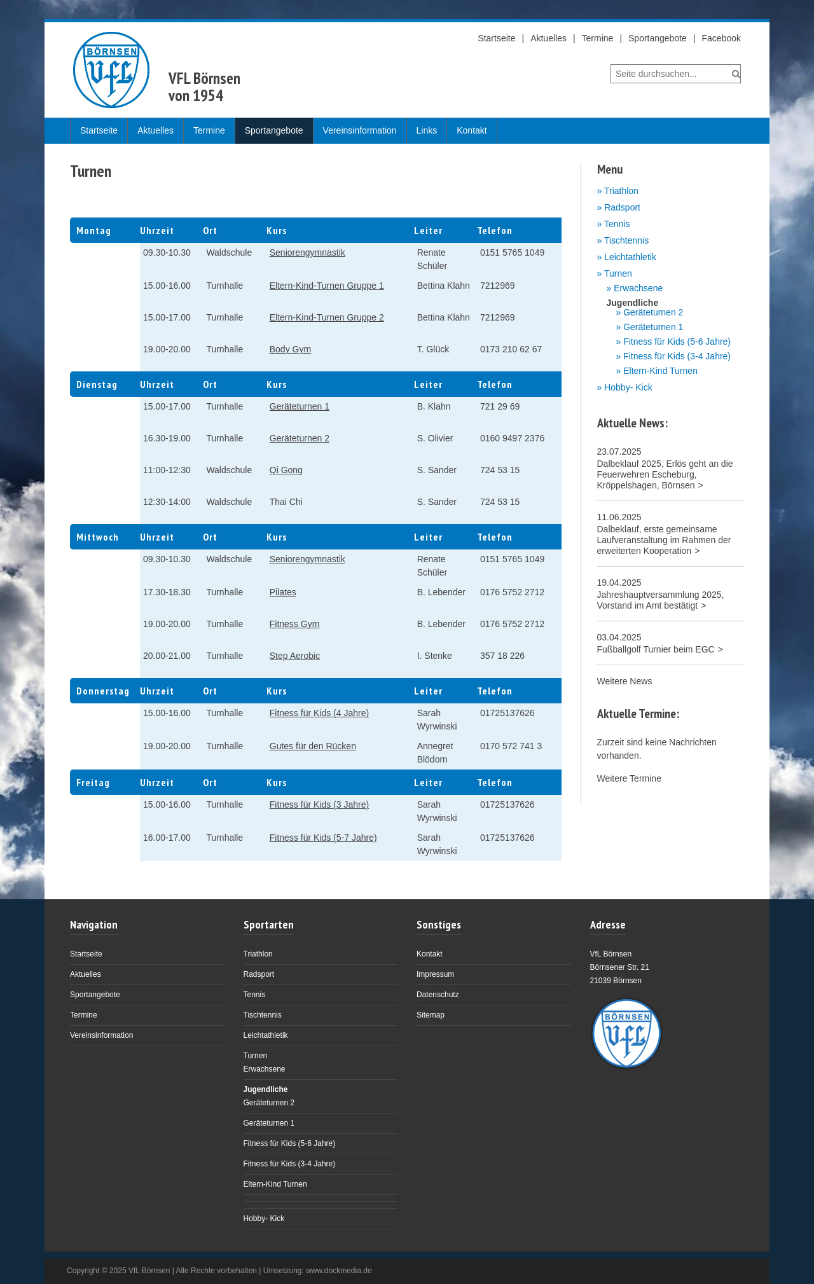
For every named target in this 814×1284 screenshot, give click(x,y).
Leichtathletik (630, 257)
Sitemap (431, 1015)
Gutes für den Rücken (313, 746)
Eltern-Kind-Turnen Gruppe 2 (327, 317)
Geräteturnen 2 (299, 438)
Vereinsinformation (360, 130)
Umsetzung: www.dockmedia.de (317, 1270)
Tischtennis (626, 240)
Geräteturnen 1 (299, 406)
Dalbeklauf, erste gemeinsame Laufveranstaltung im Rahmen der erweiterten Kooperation (664, 540)
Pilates (283, 592)
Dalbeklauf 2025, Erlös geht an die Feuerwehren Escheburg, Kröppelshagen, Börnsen (665, 474)
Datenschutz (438, 994)
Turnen (618, 273)
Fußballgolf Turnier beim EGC (656, 649)
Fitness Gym (295, 624)
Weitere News (624, 681)
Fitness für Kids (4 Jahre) (319, 713)
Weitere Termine (629, 778)
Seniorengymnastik (307, 252)
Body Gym (290, 349)
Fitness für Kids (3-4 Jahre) (677, 356)
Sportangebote (657, 38)
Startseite (496, 38)
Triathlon (621, 191)
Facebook (721, 38)
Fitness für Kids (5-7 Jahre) (323, 837)
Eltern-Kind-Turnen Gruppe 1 (327, 285)
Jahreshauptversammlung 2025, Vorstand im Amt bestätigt (660, 600)
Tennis (617, 224)
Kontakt (471, 130)
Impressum (435, 974)
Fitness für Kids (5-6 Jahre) (677, 342)
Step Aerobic (295, 656)
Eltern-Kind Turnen (660, 371)
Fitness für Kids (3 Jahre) (319, 804)
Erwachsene (638, 288)
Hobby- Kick (628, 387)
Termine (598, 38)
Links (427, 130)
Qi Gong (286, 470)
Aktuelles (548, 38)
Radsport (622, 207)
